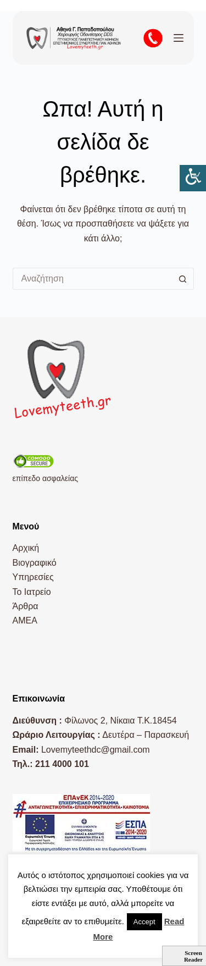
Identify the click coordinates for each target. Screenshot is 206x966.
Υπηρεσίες (33, 577)
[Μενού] (178, 38)
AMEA (25, 620)
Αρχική (26, 548)
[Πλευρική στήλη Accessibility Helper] (193, 178)
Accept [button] (144, 922)
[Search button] (183, 279)
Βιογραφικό (35, 562)
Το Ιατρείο (32, 592)
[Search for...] (92, 279)
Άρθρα (25, 606)
